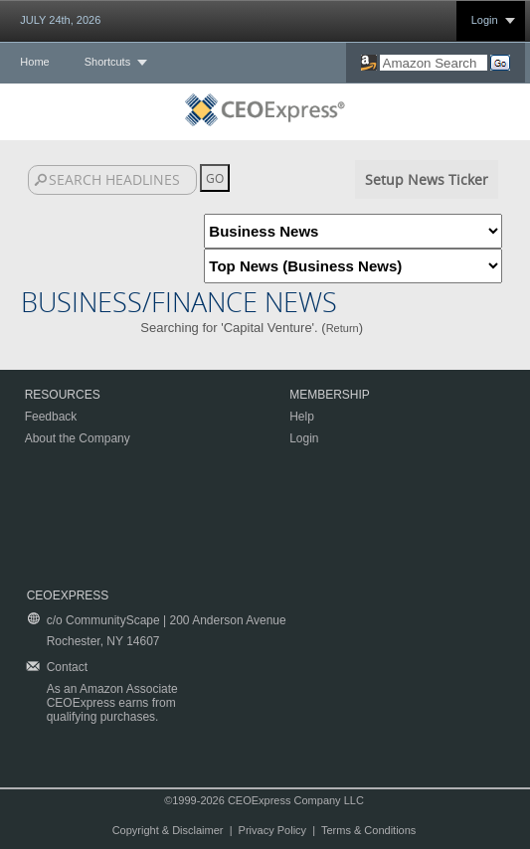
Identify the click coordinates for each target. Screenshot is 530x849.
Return (342, 328)
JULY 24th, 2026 (60, 20)
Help (301, 417)
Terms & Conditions (368, 830)
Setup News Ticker (426, 179)
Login (484, 20)
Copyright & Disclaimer (168, 830)
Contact (67, 667)
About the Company (77, 438)
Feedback (51, 417)
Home (34, 62)
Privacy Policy (272, 830)
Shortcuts (107, 62)
